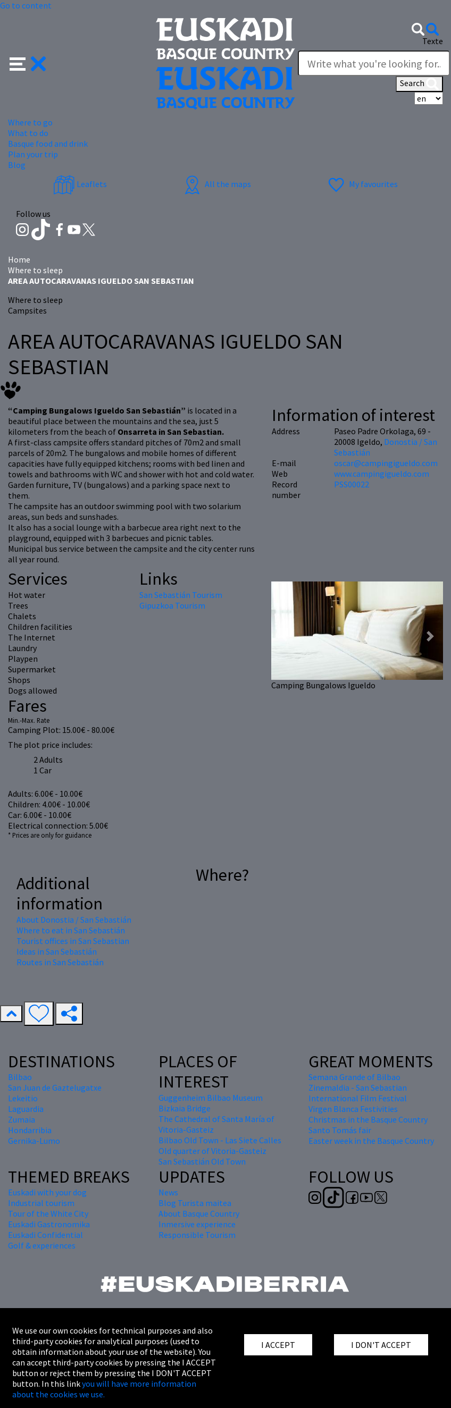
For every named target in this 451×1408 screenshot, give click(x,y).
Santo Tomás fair (339, 1130)
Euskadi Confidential (45, 1234)
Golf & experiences (42, 1245)
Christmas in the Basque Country (368, 1119)
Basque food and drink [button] (48, 143)
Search (419, 84)
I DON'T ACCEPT (381, 1344)
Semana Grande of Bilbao (354, 1077)
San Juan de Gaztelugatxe (55, 1087)
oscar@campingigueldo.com (386, 463)
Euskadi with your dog (47, 1192)
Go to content (26, 5)
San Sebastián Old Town (202, 1161)
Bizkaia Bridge (184, 1108)
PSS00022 (351, 484)
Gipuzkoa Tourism (172, 605)
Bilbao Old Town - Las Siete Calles (219, 1140)
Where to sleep (35, 270)
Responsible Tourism (197, 1234)
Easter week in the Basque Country (371, 1140)
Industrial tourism (41, 1203)
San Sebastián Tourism (180, 594)
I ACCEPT (278, 1344)
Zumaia (21, 1119)
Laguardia (26, 1108)
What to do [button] (28, 133)
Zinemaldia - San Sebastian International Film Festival (357, 1092)
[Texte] (374, 63)
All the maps (216, 184)
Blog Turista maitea (194, 1203)
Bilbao (20, 1077)
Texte (432, 41)
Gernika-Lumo (34, 1140)
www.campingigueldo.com (381, 473)
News (168, 1192)
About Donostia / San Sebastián (73, 919)
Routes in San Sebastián (60, 962)
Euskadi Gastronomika (49, 1224)
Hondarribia (30, 1130)
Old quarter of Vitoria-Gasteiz (212, 1150)
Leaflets (80, 184)
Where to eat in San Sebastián (70, 930)
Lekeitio (23, 1098)
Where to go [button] (30, 122)
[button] (28, 62)
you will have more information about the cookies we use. (104, 1388)
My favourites (361, 184)
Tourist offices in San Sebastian (72, 940)
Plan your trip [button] (33, 154)
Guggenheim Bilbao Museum (210, 1097)
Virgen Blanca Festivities (353, 1108)
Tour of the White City (48, 1213)
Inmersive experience (197, 1224)
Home (19, 259)
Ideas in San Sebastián (56, 951)
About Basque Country (198, 1213)
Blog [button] (17, 164)
